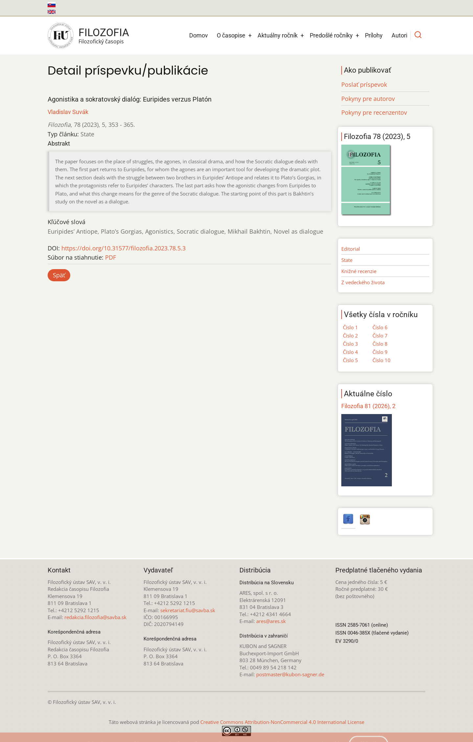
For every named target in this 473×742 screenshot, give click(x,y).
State (346, 260)
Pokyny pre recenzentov (374, 112)
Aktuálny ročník (278, 35)
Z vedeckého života (363, 282)
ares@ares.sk (271, 621)
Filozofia (104, 32)
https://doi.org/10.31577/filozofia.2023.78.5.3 (123, 248)
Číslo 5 (350, 360)
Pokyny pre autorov (368, 99)
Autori (399, 35)
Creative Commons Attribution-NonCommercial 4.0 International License (282, 722)
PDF (110, 257)
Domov (198, 35)
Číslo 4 (350, 352)
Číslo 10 (381, 360)
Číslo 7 (380, 335)
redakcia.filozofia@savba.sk (95, 617)
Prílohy (374, 35)
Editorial (350, 248)
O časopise (231, 35)
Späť (59, 275)
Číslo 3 (350, 343)
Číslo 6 (380, 327)
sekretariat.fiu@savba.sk (187, 610)
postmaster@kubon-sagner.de (290, 674)
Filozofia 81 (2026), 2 (368, 406)
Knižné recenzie (358, 271)
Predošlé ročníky (331, 35)
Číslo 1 (350, 327)
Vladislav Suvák (68, 111)
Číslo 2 (350, 335)
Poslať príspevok (364, 84)
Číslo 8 (380, 343)
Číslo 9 (380, 352)
